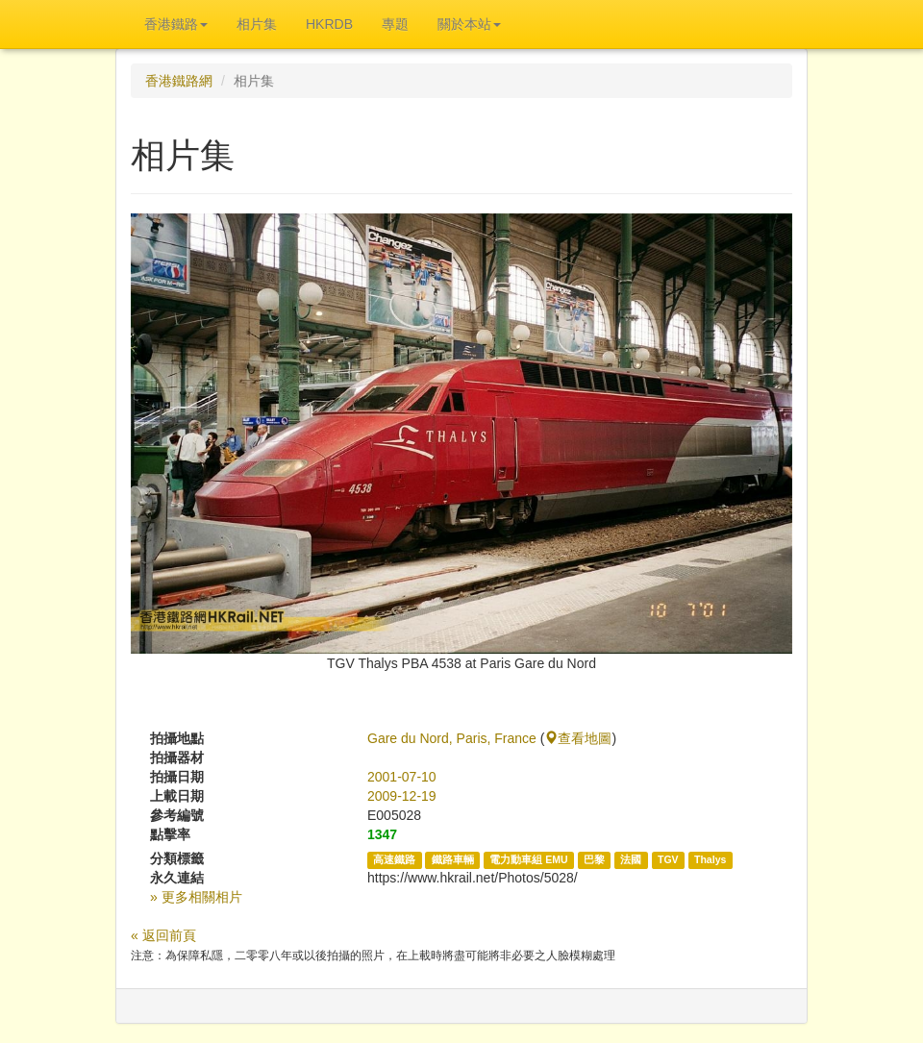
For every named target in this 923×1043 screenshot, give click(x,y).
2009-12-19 (402, 796)
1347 (382, 834)
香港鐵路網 (178, 80)
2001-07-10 (402, 776)
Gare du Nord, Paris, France (451, 738)
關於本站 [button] (469, 24)
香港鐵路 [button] (176, 24)
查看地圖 (577, 738)
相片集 (257, 24)
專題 (395, 24)
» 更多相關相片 (196, 897)
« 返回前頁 (163, 935)
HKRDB (329, 24)
